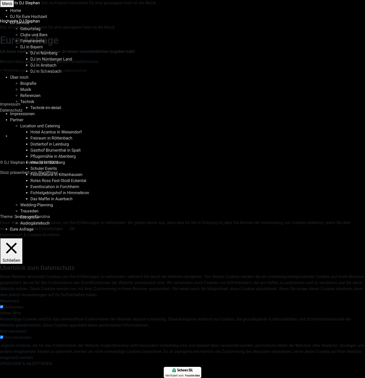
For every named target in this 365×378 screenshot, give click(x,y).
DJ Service (19, 22)
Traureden (29, 211)
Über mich (19, 77)
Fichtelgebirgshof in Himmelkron (59, 192)
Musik (25, 89)
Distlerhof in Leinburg (49, 144)
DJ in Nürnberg (43, 53)
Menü (7, 3)
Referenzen (30, 95)
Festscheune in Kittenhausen (56, 174)
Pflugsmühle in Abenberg (53, 156)
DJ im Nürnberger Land (51, 59)
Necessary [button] (9, 301)
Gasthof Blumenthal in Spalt (55, 150)
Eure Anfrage (21, 229)
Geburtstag (30, 28)
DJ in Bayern (31, 47)
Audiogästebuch (35, 223)
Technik (27, 101)
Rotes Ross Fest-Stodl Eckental (58, 180)
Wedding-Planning (36, 205)
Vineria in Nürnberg (47, 162)
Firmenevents (32, 40)
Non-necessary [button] (13, 331)
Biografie (28, 83)
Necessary (13, 307)
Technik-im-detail (45, 107)
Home (15, 10)
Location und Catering (40, 126)
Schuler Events (43, 168)
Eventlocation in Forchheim (54, 186)
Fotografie (29, 217)
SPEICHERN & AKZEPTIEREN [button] (26, 363)
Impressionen (22, 113)
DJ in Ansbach (43, 65)
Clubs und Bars (33, 34)
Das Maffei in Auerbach (51, 198)
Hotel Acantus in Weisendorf (56, 132)
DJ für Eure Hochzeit (28, 16)
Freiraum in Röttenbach (51, 138)
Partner (17, 119)
